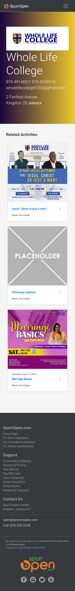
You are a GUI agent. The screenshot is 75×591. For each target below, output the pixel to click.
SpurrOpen (16, 6)
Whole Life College (21, 215)
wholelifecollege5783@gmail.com (35, 87)
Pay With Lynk (11, 473)
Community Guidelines (17, 461)
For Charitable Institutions (19, 442)
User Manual (11, 469)
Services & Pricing (14, 465)
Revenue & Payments (16, 490)
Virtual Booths (12, 486)
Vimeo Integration (14, 482)
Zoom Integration (13, 477)
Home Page (10, 433)
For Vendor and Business (18, 446)
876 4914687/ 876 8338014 (30, 81)
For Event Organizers (16, 438)
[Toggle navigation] (65, 6)
